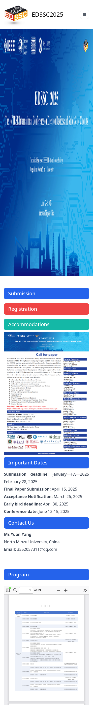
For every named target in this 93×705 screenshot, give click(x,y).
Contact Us (21, 522)
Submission (21, 293)
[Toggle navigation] (84, 14)
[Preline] (16, 14)
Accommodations (28, 324)
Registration (22, 308)
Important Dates (28, 462)
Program (18, 574)
